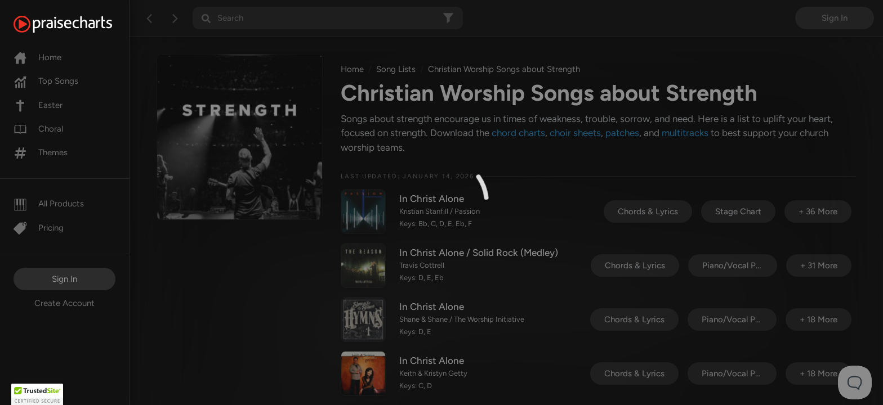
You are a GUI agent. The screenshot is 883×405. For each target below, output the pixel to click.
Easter (38, 105)
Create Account (64, 303)
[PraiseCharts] (77, 24)
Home (37, 57)
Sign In (64, 279)
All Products (49, 204)
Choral (38, 129)
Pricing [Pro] (39, 228)
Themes (41, 152)
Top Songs (46, 81)
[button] (37, 394)
